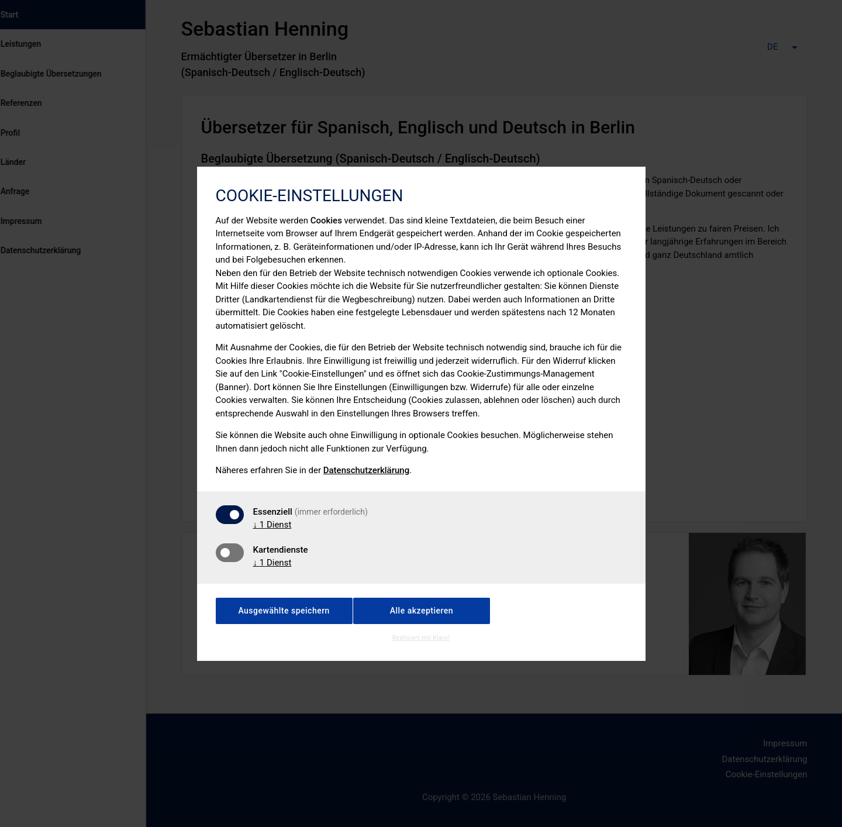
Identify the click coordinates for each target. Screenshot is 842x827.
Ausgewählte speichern (284, 610)
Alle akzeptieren (421, 610)
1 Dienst (272, 524)
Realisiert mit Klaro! (421, 638)
